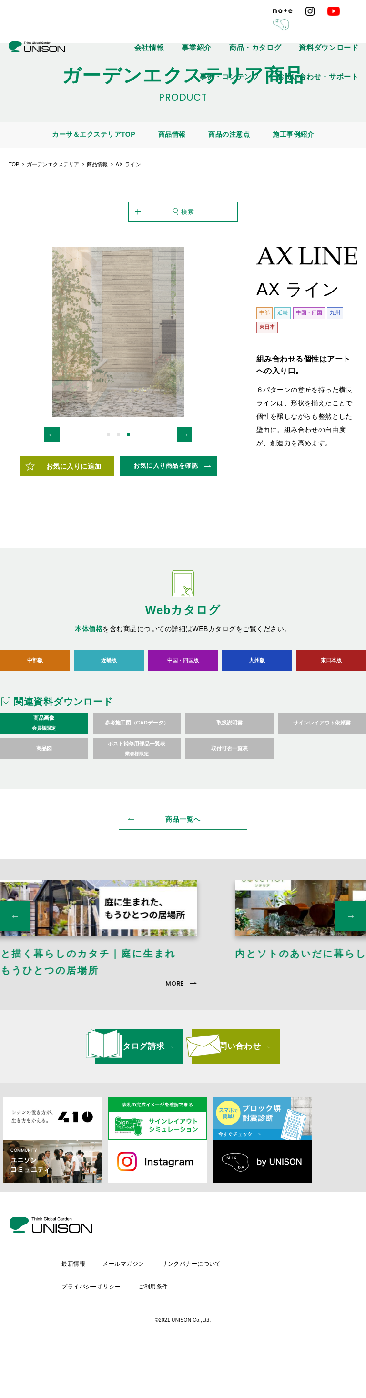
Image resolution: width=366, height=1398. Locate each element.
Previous (52, 483)
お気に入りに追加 (74, 515)
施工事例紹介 (293, 134)
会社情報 (145, 28)
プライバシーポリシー (168, 1331)
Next (184, 483)
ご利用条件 (232, 1331)
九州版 (257, 709)
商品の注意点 (229, 134)
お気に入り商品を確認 (165, 514)
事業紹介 (181, 28)
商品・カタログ (225, 28)
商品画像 (44, 772)
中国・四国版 (183, 709)
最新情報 (151, 1315)
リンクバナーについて (272, 1315)
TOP (14, 164)
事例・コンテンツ (338, 28)
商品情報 (172, 134)
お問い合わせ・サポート (330, 50)
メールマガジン (202, 1315)
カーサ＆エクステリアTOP (93, 134)
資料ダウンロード (281, 28)
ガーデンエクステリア (53, 164)
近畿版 (109, 709)
